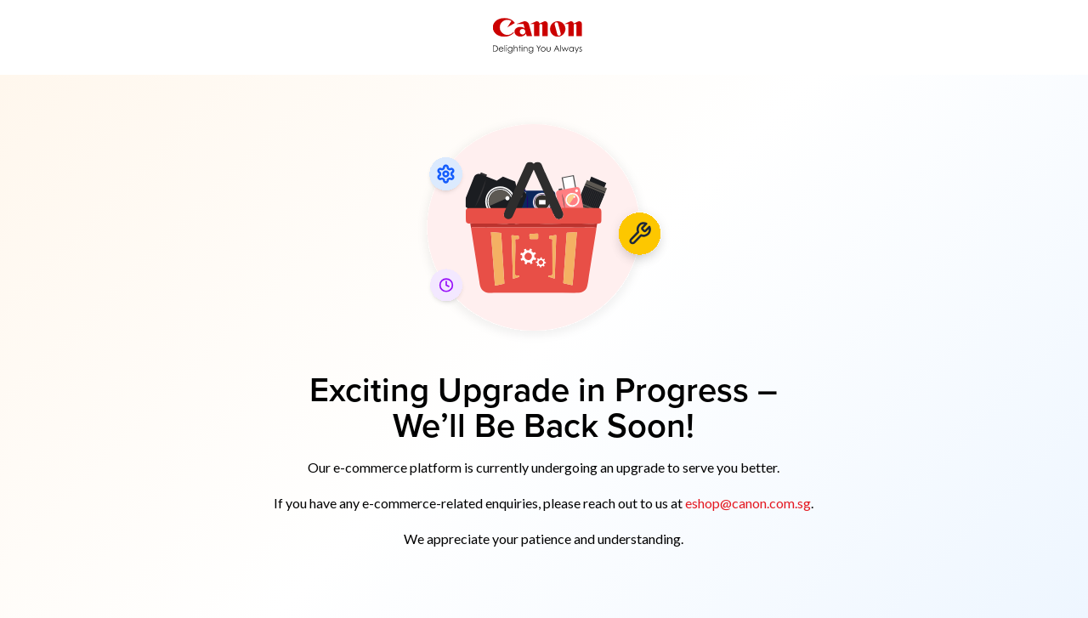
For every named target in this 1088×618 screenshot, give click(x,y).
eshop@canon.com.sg (748, 503)
